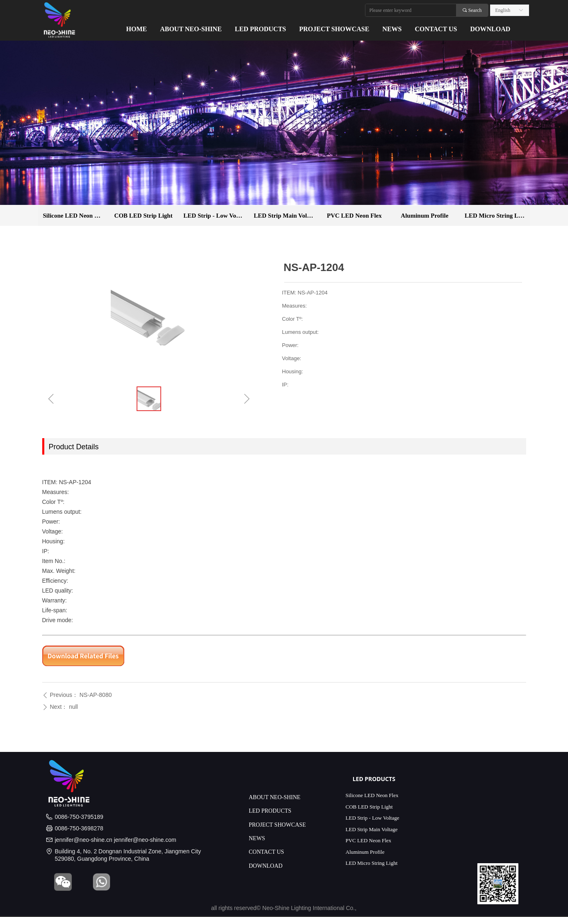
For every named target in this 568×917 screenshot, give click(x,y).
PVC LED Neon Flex (354, 215)
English (503, 10)
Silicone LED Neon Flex (74, 215)
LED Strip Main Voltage (286, 215)
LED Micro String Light (497, 215)
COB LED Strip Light (143, 215)
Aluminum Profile (424, 215)
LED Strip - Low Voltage (216, 215)
